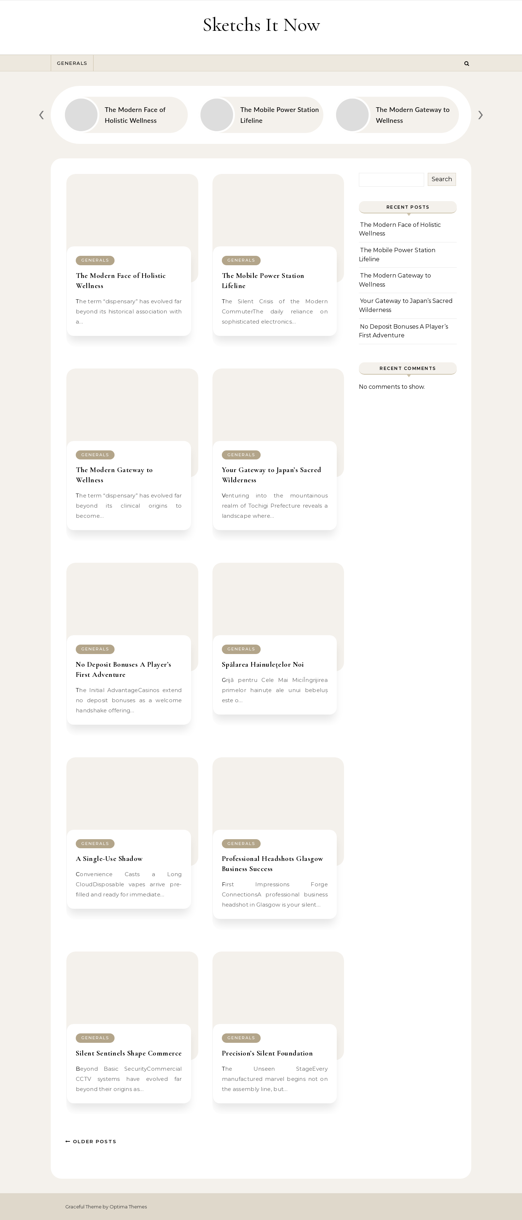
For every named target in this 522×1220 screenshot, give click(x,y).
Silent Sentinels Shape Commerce (129, 1053)
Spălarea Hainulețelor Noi (263, 664)
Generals (72, 63)
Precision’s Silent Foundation (267, 1053)
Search (442, 179)
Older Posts (91, 1141)
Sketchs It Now (261, 24)
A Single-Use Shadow (109, 858)
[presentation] (41, 113)
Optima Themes (128, 1206)
